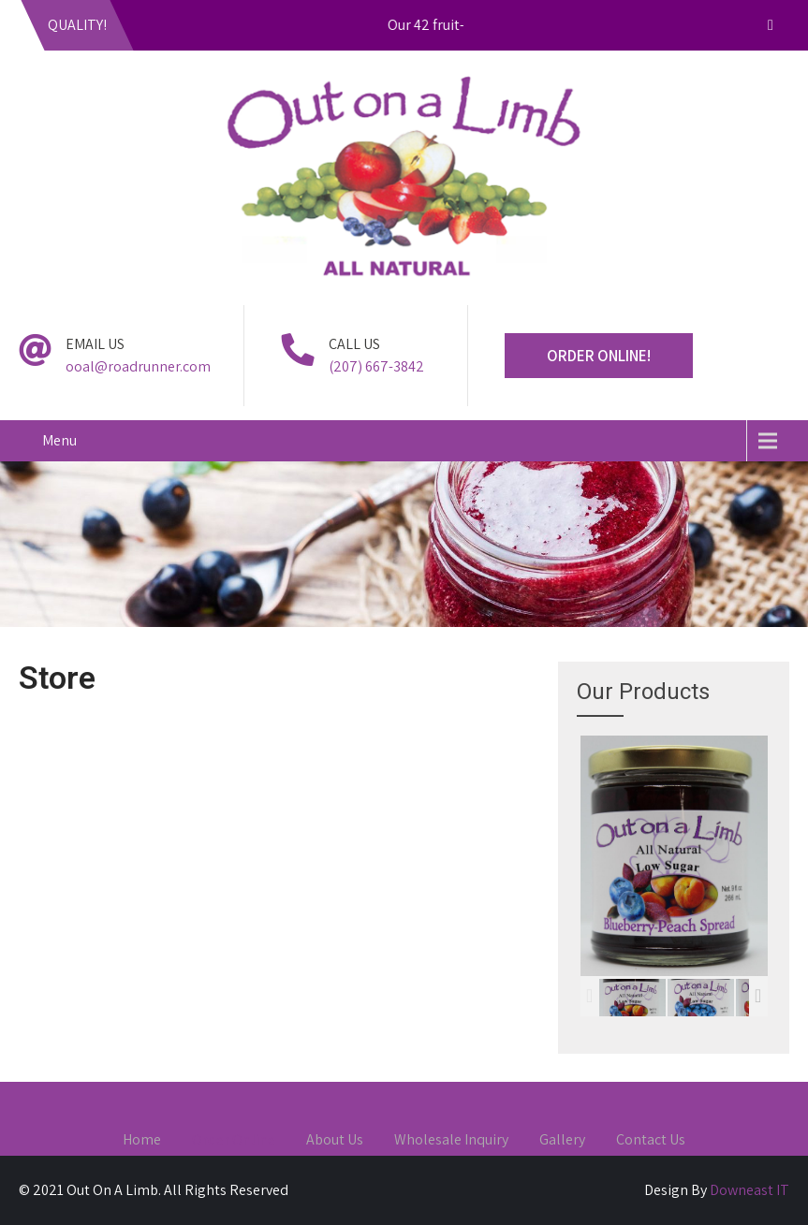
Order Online (233, 1140)
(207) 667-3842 (376, 366)
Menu (59, 440)
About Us (334, 1140)
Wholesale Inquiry (451, 1140)
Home (142, 1140)
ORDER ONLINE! (599, 355)
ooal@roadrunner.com (138, 366)
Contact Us (650, 1140)
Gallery (562, 1140)
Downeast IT (749, 1190)
